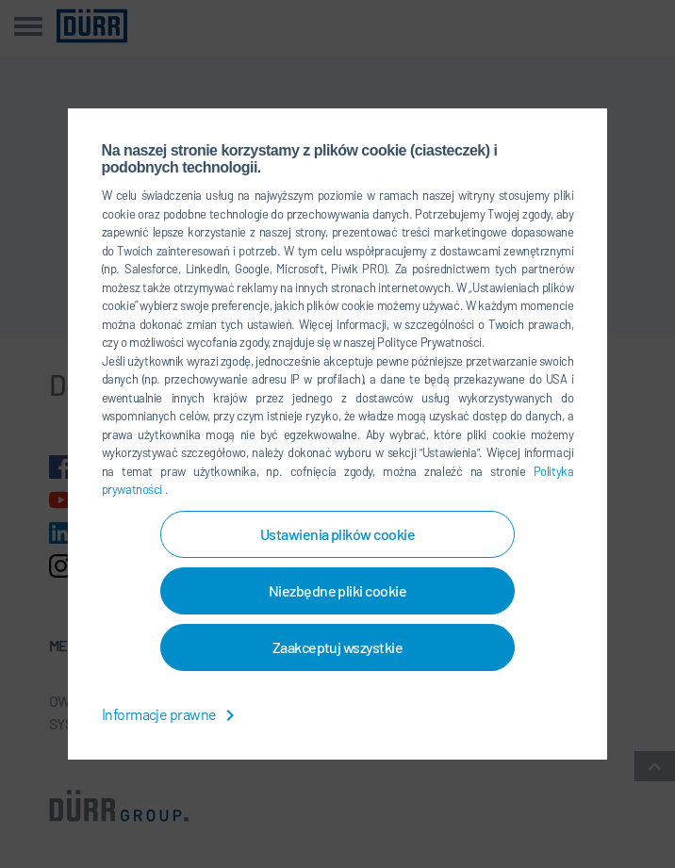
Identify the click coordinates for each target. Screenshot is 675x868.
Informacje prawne (172, 714)
